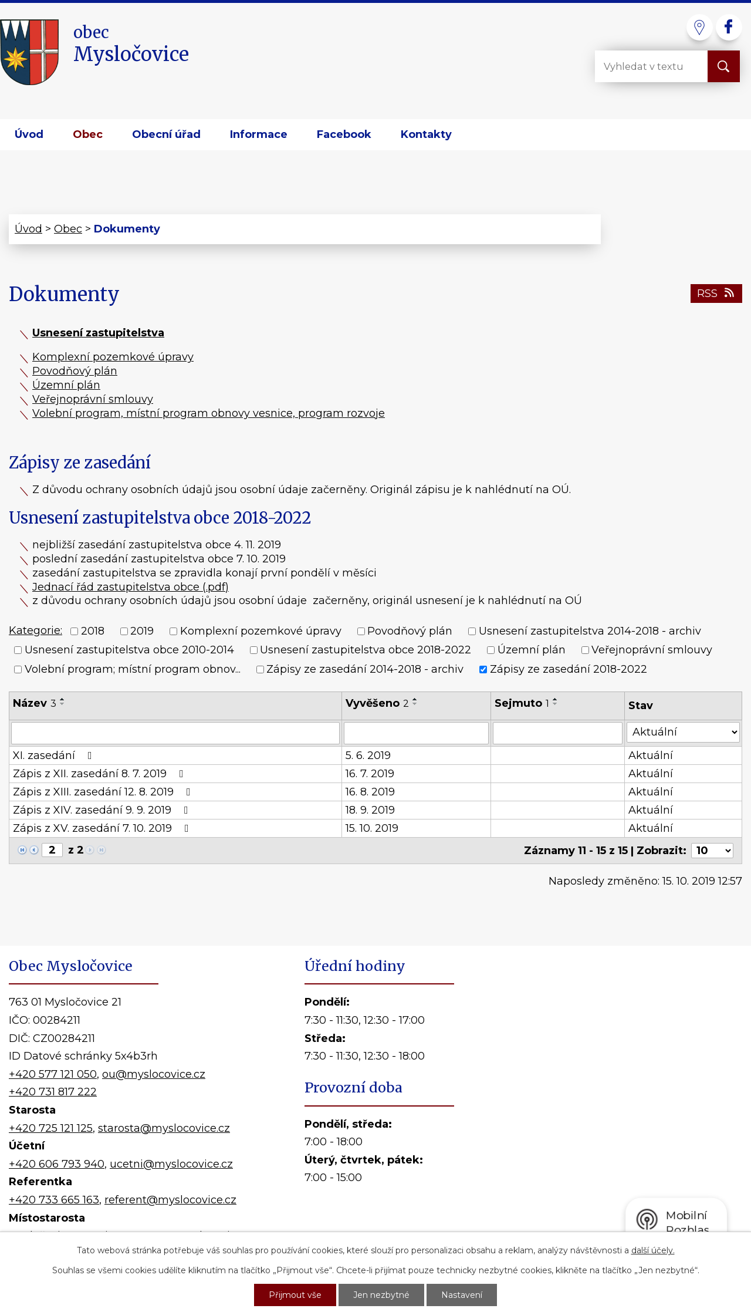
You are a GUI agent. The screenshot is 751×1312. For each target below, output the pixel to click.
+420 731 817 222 (53, 1091)
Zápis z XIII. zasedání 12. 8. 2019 (104, 791)
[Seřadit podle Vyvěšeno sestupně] (415, 703)
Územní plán (66, 385)
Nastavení (461, 1295)
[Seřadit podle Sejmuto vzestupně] (555, 699)
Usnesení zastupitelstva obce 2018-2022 (365, 650)
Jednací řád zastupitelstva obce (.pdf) (130, 587)
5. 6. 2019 (368, 755)
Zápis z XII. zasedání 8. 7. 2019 (100, 773)
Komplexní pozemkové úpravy (113, 356)
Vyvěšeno (377, 703)
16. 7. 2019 (370, 773)
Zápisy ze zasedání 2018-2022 (568, 669)
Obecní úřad (166, 134)
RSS (716, 293)
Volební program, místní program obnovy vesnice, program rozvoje (208, 413)
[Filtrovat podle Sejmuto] (558, 733)
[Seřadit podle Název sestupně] (62, 703)
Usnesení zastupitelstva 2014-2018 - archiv (590, 631)
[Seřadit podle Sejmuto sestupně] (555, 703)
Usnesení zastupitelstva (98, 332)
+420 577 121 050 (53, 1074)
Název (34, 703)
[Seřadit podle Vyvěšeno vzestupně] (415, 699)
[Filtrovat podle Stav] (683, 732)
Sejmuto (522, 703)
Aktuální (650, 755)
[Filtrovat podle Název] (175, 733)
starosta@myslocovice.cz (164, 1128)
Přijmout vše (295, 1295)
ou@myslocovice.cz (153, 1074)
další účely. (653, 1250)
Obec (88, 134)
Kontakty (426, 134)
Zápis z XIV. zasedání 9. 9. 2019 (103, 810)
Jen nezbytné (381, 1295)
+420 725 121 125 (51, 1128)
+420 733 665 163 (54, 1199)
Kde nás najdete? (609, 1109)
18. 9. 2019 (370, 810)
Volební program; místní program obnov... (133, 669)
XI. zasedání (55, 755)
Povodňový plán (74, 371)
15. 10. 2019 (372, 828)
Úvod (29, 134)
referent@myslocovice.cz (170, 1199)
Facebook (344, 134)
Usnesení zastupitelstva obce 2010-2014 (129, 650)
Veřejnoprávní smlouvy (92, 399)
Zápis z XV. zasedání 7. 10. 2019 (103, 828)
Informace (258, 134)
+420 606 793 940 (56, 1164)
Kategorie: (35, 630)
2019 (142, 631)
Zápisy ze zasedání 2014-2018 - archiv (365, 669)
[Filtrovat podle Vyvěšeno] (416, 733)
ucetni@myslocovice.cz (171, 1164)
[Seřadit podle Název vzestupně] (62, 699)
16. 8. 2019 (370, 791)
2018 (92, 631)
